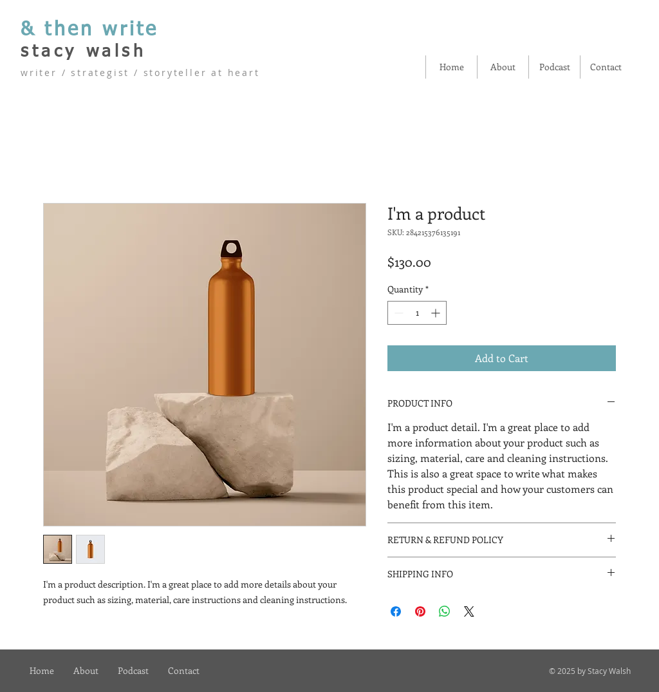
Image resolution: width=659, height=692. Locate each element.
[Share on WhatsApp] (444, 611)
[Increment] (437, 313)
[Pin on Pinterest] (420, 611)
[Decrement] (397, 313)
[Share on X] (469, 611)
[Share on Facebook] (396, 611)
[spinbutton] (417, 313)
